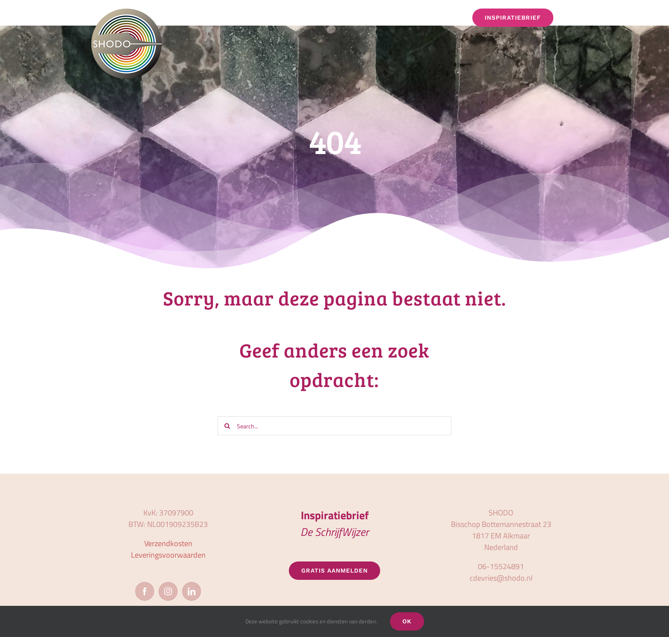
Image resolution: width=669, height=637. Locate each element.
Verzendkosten (168, 543)
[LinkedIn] (191, 591)
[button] (574, 18)
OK (407, 621)
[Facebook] (144, 591)
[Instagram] (168, 591)
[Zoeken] (227, 425)
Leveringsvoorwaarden (168, 555)
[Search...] (334, 425)
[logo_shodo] (126, 12)
